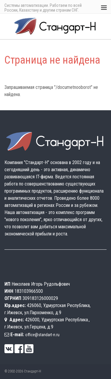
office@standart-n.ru (42, 334)
